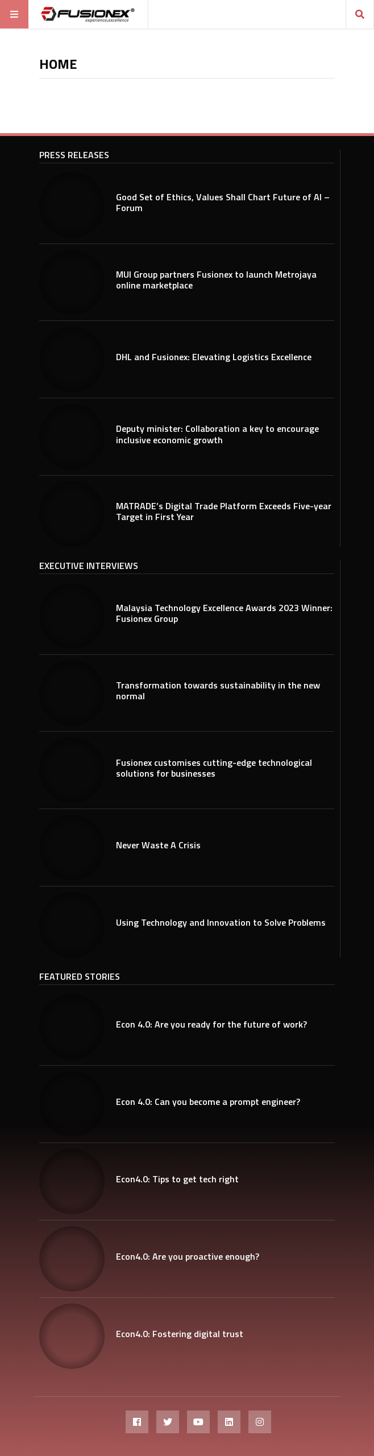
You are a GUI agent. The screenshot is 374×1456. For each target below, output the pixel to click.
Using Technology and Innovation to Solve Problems (221, 922)
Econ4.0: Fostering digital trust (179, 1333)
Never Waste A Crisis (158, 845)
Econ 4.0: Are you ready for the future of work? (211, 1024)
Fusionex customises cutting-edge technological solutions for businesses (214, 768)
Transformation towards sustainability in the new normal (218, 690)
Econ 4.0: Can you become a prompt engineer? (208, 1101)
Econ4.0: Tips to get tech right (177, 1179)
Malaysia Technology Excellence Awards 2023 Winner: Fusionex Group (224, 613)
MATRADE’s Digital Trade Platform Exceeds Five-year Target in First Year (223, 511)
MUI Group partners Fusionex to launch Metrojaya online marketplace (216, 279)
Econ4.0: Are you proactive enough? (187, 1256)
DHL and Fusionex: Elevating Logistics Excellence (213, 357)
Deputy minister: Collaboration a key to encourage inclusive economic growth (217, 434)
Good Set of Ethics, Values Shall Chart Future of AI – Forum (223, 202)
